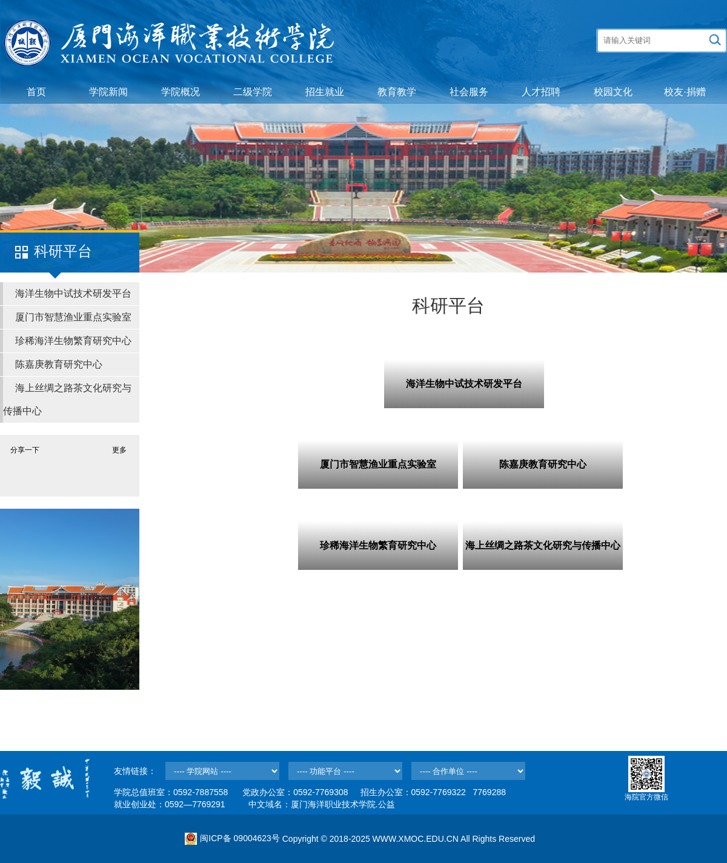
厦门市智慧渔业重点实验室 (73, 317)
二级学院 (252, 92)
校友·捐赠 (684, 92)
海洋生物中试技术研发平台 (73, 293)
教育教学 (396, 92)
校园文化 (613, 92)
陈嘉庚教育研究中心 (58, 364)
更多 (119, 450)
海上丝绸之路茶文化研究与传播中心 (67, 399)
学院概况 (180, 92)
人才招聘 (541, 92)
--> (222, 771)
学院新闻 (108, 92)
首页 (36, 92)
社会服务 (469, 92)
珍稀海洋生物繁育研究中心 (73, 341)
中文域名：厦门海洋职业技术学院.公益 (321, 804)
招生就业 (324, 92)
